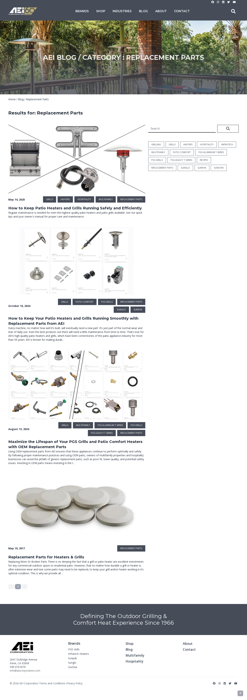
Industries (122, 11)
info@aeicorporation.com (25, 670)
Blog (143, 11)
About (161, 11)
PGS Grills (74, 649)
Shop (100, 11)
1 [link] (18, 586)
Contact (182, 11)
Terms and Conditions (52, 683)
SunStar (72, 667)
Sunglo (72, 662)
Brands (82, 11)
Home (12, 99)
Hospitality (134, 661)
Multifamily (135, 655)
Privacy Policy (74, 683)
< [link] (11, 586)
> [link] (24, 586)
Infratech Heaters (78, 653)
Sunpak (72, 658)
